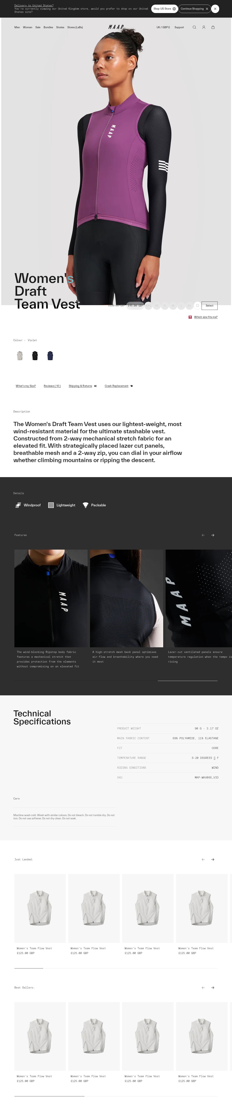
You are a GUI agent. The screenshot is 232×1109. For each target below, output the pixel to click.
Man (17, 27)
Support (179, 27)
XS (157, 305)
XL (189, 305)
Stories (60, 27)
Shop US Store (165, 8)
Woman (27, 27)
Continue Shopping (195, 8)
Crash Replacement (119, 386)
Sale (37, 27)
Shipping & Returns (83, 386)
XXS (148, 305)
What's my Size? (26, 385)
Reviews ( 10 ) (52, 385)
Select (210, 305)
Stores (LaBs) (75, 27)
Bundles (48, 27)
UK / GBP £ (163, 27)
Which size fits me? (206, 317)
